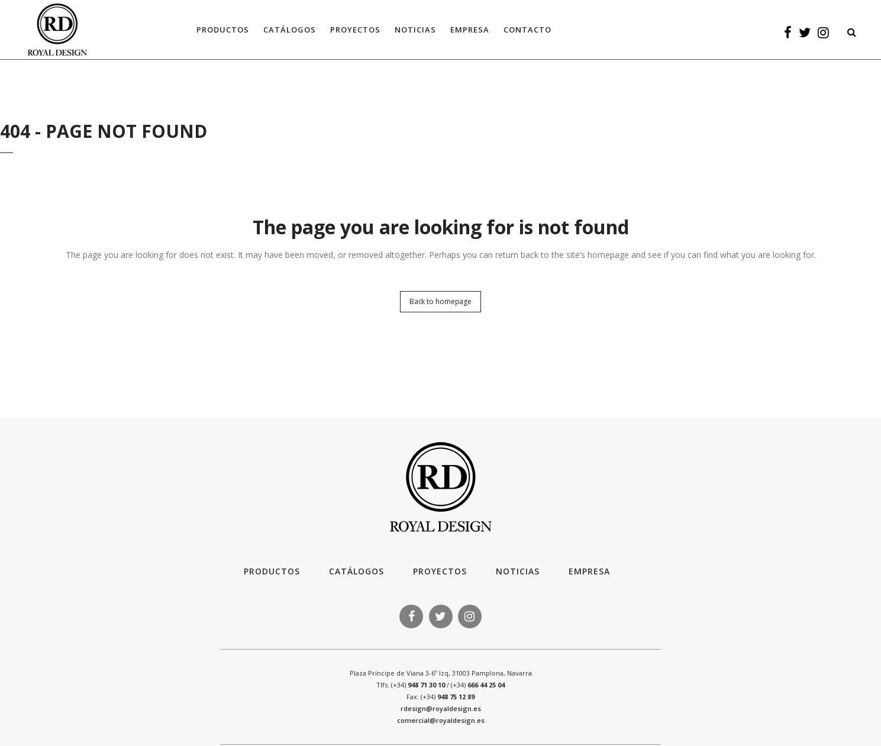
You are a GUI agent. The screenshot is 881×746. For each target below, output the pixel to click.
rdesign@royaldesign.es (441, 708)
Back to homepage (440, 301)
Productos (272, 571)
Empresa (589, 571)
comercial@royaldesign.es (441, 720)
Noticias (518, 571)
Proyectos (440, 571)
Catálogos (356, 571)
